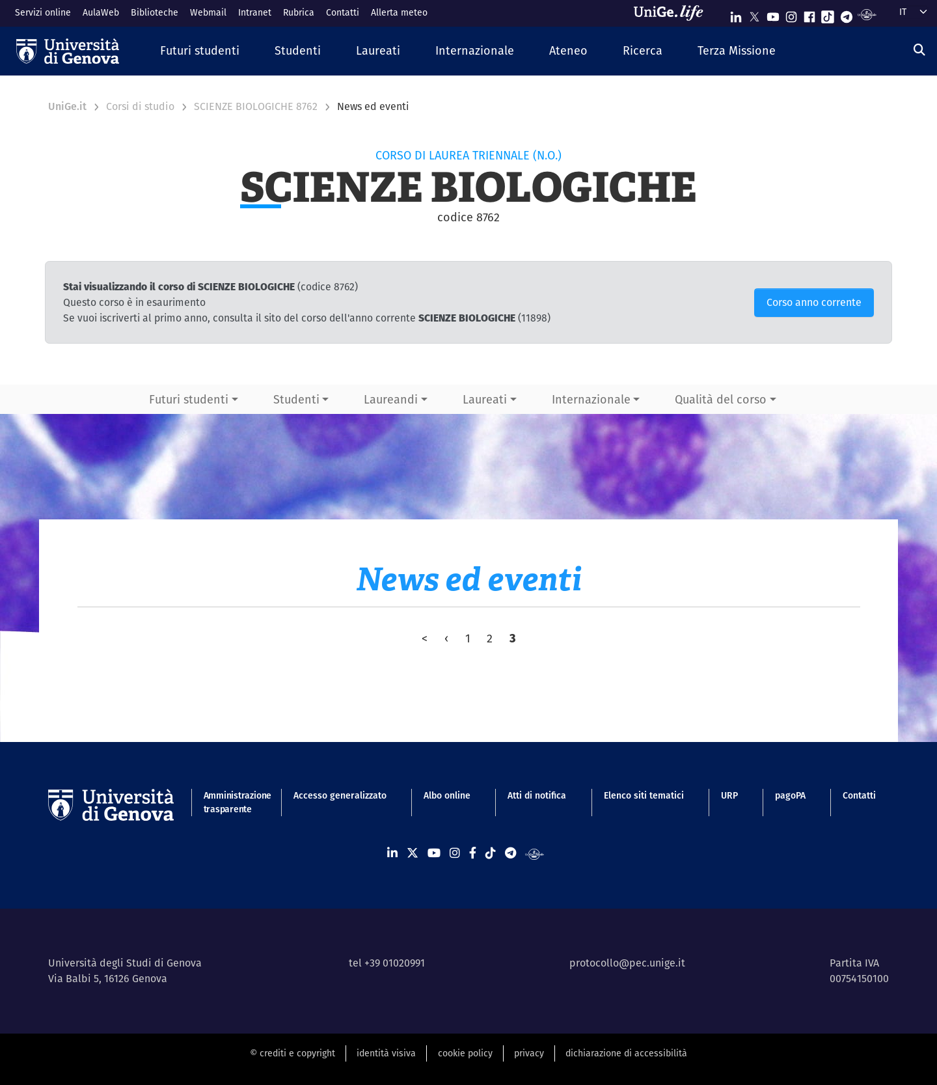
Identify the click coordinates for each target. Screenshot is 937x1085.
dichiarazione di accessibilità (626, 1053)
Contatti (342, 12)
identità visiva (386, 1053)
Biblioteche (154, 12)
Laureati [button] (485, 399)
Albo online (447, 795)
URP (729, 795)
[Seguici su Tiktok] (828, 14)
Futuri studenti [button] (188, 399)
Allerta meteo (399, 12)
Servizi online (43, 12)
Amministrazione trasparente (230, 802)
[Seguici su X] (754, 14)
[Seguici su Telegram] (846, 14)
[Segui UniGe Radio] (867, 14)
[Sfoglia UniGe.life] (673, 13)
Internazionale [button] (591, 399)
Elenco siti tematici (644, 795)
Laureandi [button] (391, 399)
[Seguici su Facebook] (809, 14)
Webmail (208, 12)
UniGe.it (67, 106)
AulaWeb (101, 12)
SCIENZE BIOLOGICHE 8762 (256, 106)
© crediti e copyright (292, 1053)
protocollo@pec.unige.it (627, 962)
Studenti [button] (296, 399)
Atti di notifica (537, 795)
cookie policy (465, 1053)
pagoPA (790, 795)
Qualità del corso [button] (721, 399)
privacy (529, 1053)
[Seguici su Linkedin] (736, 14)
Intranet (254, 12)
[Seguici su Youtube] (773, 14)
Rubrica (298, 12)
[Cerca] (919, 50)
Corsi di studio (140, 106)
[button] (200, 51)
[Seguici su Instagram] (791, 14)
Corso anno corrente (814, 302)
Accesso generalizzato (340, 795)
